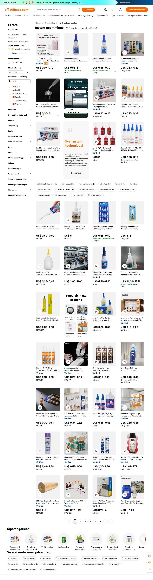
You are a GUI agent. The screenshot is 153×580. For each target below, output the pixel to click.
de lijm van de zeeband (64, 190)
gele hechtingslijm (87, 184)
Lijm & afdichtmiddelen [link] (68, 23)
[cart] (113, 10)
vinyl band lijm (29, 558)
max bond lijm (68, 184)
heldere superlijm (86, 190)
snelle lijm (13, 558)
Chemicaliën (50, 23)
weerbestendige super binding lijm (21, 570)
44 (105, 521)
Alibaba (38, 23)
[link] (149, 556)
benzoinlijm (60, 195)
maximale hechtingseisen (65, 558)
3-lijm (133, 184)
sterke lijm (13, 564)
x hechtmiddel (49, 564)
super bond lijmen (48, 570)
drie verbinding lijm (89, 558)
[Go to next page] (110, 521)
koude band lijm (95, 195)
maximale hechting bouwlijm (93, 564)
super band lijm (43, 190)
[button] (79, 9)
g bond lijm (45, 558)
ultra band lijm (77, 195)
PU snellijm (105, 184)
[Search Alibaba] (55, 9)
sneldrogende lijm (106, 190)
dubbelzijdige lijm (30, 564)
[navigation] (19, 272)
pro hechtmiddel (109, 558)
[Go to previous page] (70, 521)
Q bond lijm (114, 564)
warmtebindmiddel (69, 564)
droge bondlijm (43, 195)
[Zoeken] (88, 10)
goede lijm (120, 184)
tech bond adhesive (130, 558)
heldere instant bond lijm (47, 184)
